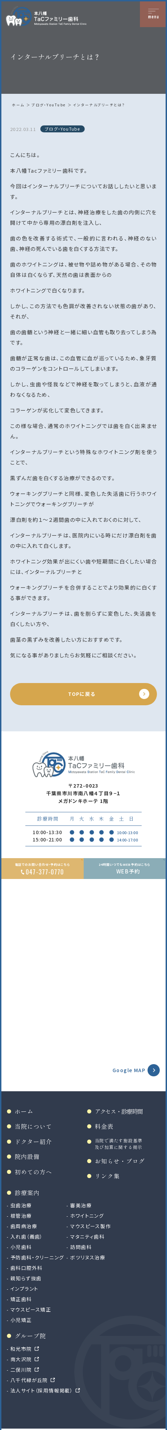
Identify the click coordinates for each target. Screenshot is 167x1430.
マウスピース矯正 (30, 1309)
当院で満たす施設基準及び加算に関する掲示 (119, 1143)
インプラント (24, 1288)
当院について (33, 1126)
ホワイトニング (87, 1215)
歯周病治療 (23, 1226)
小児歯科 (21, 1246)
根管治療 (21, 1215)
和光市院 (21, 1348)
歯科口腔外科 (26, 1267)
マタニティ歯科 (87, 1236)
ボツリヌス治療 (87, 1257)
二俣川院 (21, 1369)
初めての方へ (33, 1171)
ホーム (18, 104)
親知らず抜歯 (25, 1278)
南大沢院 (21, 1359)
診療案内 (27, 1192)
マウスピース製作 (90, 1226)
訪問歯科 (81, 1246)
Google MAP (128, 1070)
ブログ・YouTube (49, 104)
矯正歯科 (21, 1299)
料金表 (104, 1126)
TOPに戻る (81, 693)
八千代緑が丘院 (29, 1379)
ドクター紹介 (33, 1141)
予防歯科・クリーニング (37, 1257)
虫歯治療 (21, 1205)
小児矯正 (21, 1319)
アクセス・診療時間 (119, 1111)
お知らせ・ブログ (120, 1161)
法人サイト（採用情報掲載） (41, 1390)
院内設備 (27, 1156)
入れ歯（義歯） (26, 1236)
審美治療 (81, 1205)
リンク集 (107, 1176)
